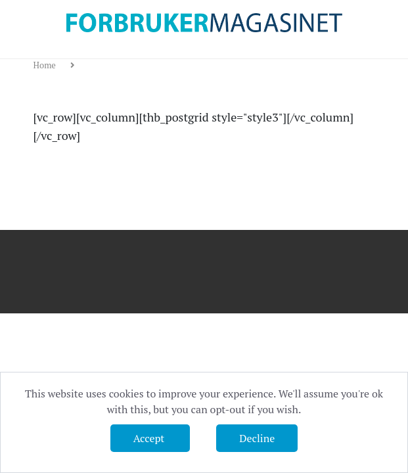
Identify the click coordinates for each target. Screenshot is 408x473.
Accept (150, 438)
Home (46, 65)
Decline (257, 438)
